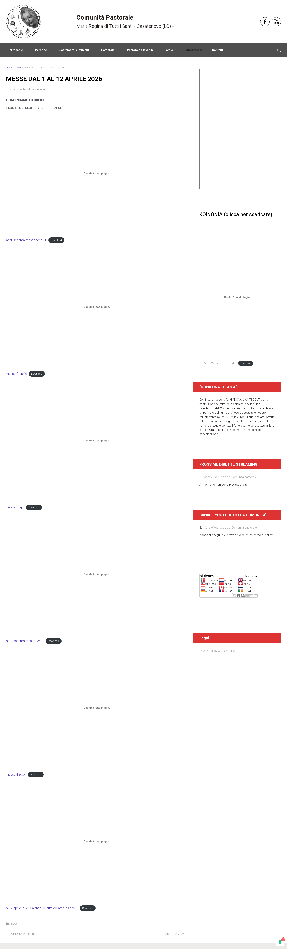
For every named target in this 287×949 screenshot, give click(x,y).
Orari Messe (194, 50)
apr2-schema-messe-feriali (25, 641)
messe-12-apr (16, 774)
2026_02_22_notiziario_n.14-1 (217, 363)
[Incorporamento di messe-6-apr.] (96, 440)
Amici (170, 50)
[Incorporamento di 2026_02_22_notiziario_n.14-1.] (237, 297)
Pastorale (108, 50)
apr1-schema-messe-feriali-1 (26, 240)
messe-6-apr (15, 507)
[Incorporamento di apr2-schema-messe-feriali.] (96, 574)
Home (9, 67)
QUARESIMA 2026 (173, 934)
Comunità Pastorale (104, 17)
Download (56, 240)
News (20, 67)
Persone (41, 50)
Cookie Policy (226, 651)
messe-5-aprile (16, 374)
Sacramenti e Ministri (74, 50)
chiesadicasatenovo (32, 89)
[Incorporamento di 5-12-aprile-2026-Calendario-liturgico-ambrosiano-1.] (96, 841)
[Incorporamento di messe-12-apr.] (96, 708)
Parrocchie (15, 50)
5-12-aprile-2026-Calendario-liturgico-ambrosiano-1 (42, 908)
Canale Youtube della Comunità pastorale (230, 477)
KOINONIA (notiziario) (23, 934)
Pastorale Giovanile (140, 50)
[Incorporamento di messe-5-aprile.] (96, 307)
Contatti (217, 50)
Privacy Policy (208, 651)
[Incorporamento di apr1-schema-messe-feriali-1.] (96, 173)
